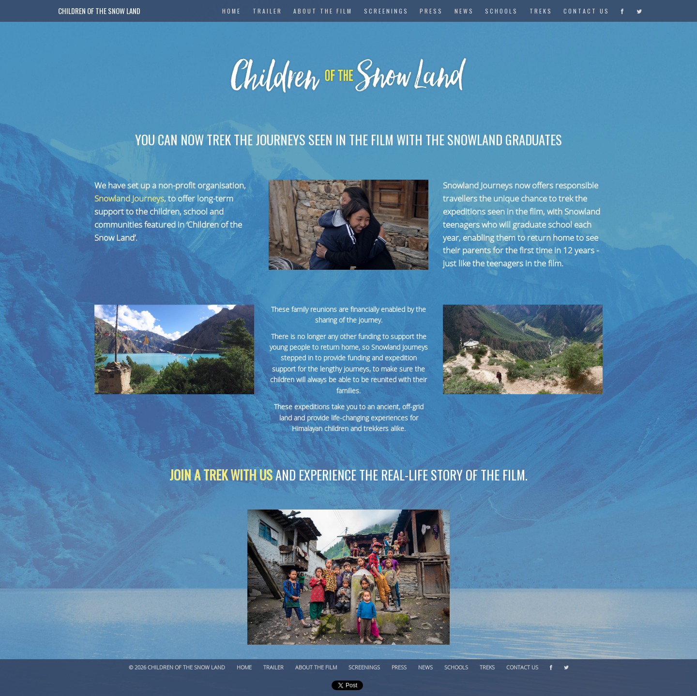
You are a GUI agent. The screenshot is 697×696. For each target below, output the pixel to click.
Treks (541, 11)
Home (244, 668)
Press (431, 11)
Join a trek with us (221, 474)
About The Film (322, 11)
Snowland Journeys (129, 199)
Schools (501, 11)
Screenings (386, 11)
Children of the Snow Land (99, 10)
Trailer (267, 11)
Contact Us (586, 11)
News (464, 11)
